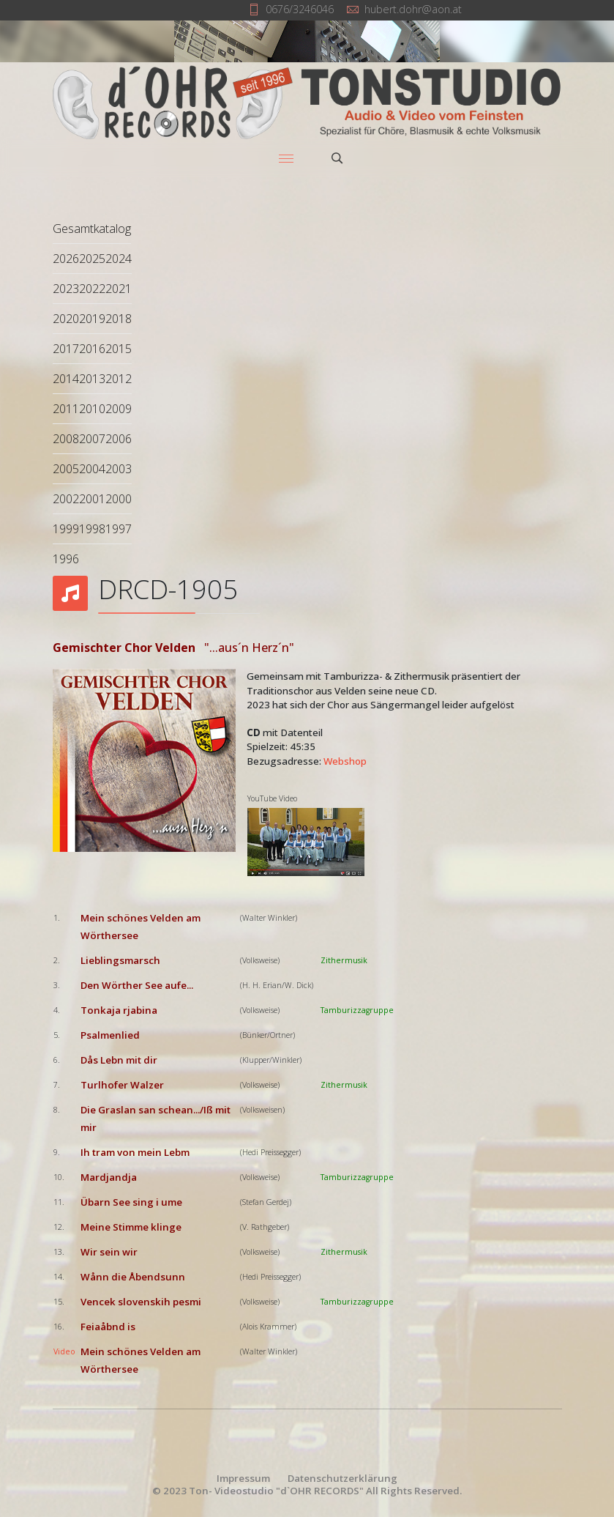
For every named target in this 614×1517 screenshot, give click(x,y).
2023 (66, 289)
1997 (118, 529)
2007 (92, 439)
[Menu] (286, 158)
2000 (118, 499)
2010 (92, 409)
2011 (66, 409)
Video (64, 1351)
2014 (66, 379)
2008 (66, 439)
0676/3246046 (300, 9)
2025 (92, 259)
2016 (92, 349)
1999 (66, 529)
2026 (66, 259)
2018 (118, 319)
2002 (66, 499)
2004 (92, 469)
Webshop (345, 761)
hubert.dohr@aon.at (413, 9)
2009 (118, 409)
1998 (92, 529)
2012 (118, 379)
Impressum (243, 1478)
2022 (92, 289)
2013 (92, 379)
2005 (66, 469)
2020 (66, 319)
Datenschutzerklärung (342, 1478)
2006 (118, 439)
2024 (118, 259)
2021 (118, 289)
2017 (66, 349)
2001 (92, 499)
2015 (118, 349)
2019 (92, 319)
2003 (118, 469)
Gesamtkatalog (92, 228)
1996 (66, 559)
